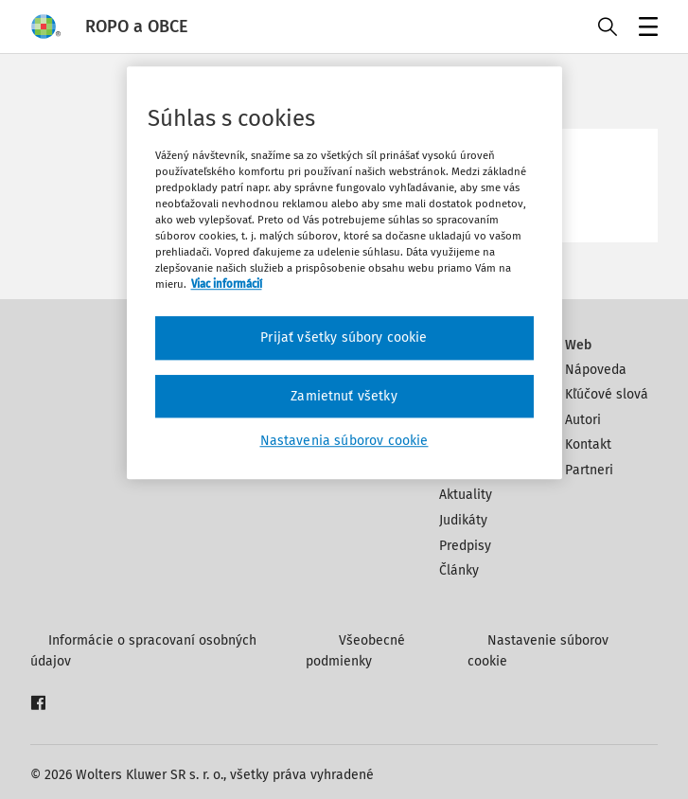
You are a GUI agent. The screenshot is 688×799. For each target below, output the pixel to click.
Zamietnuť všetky (344, 396)
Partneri (589, 470)
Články (459, 570)
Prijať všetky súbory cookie (343, 337)
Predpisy (465, 546)
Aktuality (465, 495)
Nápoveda (595, 370)
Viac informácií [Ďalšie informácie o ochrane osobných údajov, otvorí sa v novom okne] (226, 284)
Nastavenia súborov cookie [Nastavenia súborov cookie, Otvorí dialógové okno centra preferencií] (344, 442)
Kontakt (588, 444)
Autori (583, 420)
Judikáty (463, 520)
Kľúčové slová (606, 394)
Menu (645, 29)
